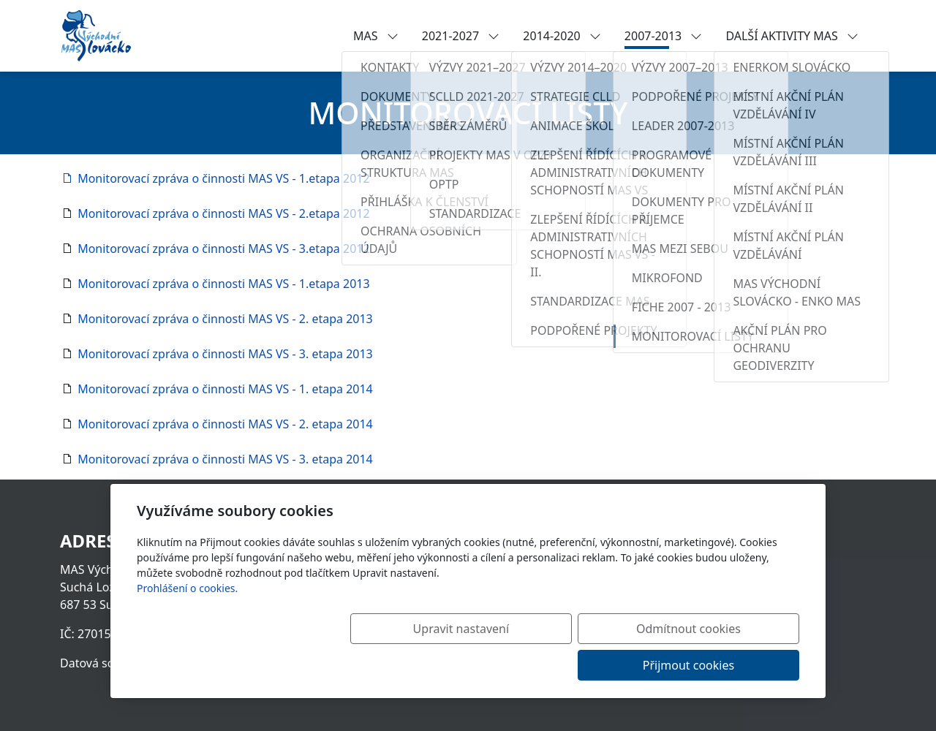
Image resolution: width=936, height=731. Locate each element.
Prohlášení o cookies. (187, 625)
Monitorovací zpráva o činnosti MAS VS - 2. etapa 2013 (224, 319)
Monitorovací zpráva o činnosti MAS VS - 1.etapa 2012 (215, 178)
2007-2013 (663, 36)
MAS (376, 36)
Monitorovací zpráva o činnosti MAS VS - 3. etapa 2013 (224, 354)
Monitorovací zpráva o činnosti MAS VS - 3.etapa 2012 (222, 248)
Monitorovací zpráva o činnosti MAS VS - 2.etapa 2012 (222, 213)
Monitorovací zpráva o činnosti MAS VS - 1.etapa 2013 (222, 284)
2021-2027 (461, 36)
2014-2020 (562, 36)
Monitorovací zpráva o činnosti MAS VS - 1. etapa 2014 (224, 389)
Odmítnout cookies (583, 665)
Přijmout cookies (728, 665)
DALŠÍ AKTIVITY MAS (791, 36)
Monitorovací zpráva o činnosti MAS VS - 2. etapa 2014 (224, 424)
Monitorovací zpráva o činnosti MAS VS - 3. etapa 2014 (224, 459)
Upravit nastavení (436, 665)
